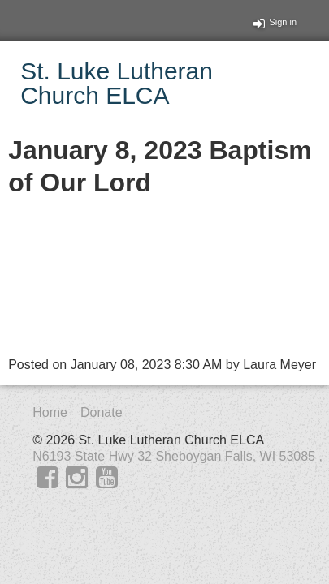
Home (49, 412)
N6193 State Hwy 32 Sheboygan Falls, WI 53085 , (177, 456)
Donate (101, 412)
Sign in (275, 22)
